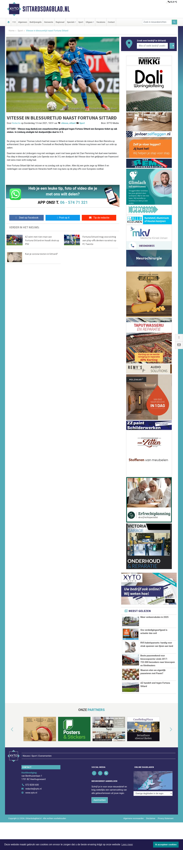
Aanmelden (99, 800)
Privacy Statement (166, 818)
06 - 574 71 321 (74, 202)
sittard (72, 123)
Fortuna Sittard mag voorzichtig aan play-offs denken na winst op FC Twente (99, 240)
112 (14, 22)
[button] (8, 730)
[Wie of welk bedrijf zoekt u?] (152, 46)
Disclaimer (150, 818)
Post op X (62, 217)
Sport (80, 22)
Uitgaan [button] (89, 22)
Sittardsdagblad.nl (46, 9)
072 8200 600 (32, 785)
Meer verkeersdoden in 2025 (154, 617)
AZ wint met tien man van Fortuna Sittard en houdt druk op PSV (42, 240)
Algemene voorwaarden (133, 818)
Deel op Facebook (26, 217)
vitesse (64, 123)
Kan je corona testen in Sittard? (41, 253)
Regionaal (60, 22)
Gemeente (48, 22)
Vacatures (101, 22)
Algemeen (22, 22)
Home (12, 30)
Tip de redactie (99, 217)
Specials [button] (70, 22)
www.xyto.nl (31, 792)
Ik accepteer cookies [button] (166, 844)
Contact (111, 22)
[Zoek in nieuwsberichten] (157, 22)
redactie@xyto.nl (33, 789)
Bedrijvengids (36, 22)
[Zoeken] (174, 22)
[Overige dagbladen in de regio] (153, 793)
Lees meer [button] (127, 844)
